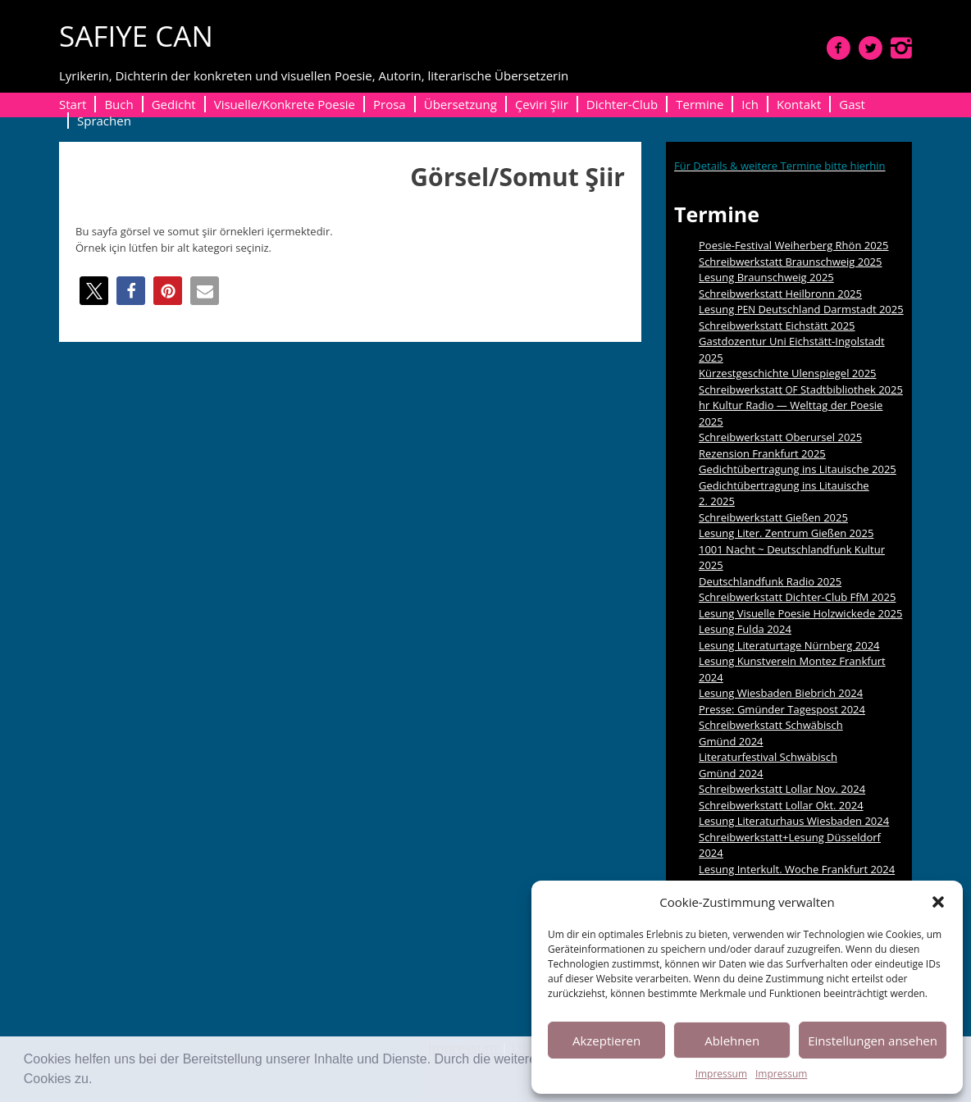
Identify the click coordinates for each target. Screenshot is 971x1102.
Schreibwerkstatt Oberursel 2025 (780, 437)
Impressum (721, 1074)
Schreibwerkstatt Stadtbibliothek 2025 (801, 389)
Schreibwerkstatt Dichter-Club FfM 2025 (797, 597)
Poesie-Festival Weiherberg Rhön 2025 (793, 245)
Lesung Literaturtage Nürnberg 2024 (789, 645)
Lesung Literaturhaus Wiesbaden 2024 (794, 820)
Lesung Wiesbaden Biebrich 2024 (781, 692)
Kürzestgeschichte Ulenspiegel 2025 (788, 373)
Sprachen (104, 120)
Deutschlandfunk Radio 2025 (770, 581)
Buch (118, 104)
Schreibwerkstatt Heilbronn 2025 (780, 293)
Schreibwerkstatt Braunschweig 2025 (790, 261)
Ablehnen (731, 1040)
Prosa (389, 104)
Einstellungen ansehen (872, 1040)
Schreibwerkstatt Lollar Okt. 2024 (781, 805)
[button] (98, 1080)
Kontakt (799, 104)
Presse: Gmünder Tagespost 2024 (782, 709)
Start (72, 104)
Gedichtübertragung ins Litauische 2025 (797, 469)
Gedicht (174, 104)
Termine (699, 104)
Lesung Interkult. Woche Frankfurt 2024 (797, 869)
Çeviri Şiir (541, 104)
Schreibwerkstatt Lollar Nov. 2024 (782, 788)
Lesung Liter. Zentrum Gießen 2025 (786, 533)
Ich (750, 104)
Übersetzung (460, 104)
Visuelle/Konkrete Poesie (284, 104)
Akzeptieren (606, 1040)
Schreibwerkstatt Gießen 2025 (773, 517)
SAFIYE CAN (136, 35)
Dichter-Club (622, 104)
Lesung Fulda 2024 (745, 629)
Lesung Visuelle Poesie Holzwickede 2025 (800, 613)
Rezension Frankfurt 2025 (762, 453)
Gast (852, 104)
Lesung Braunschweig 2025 (766, 277)
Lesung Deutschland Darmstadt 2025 (801, 309)
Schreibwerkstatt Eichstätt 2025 (777, 325)
